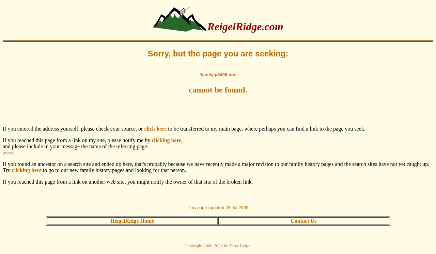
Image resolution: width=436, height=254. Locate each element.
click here (155, 129)
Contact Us (303, 221)
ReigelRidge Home (132, 221)
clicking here (166, 140)
